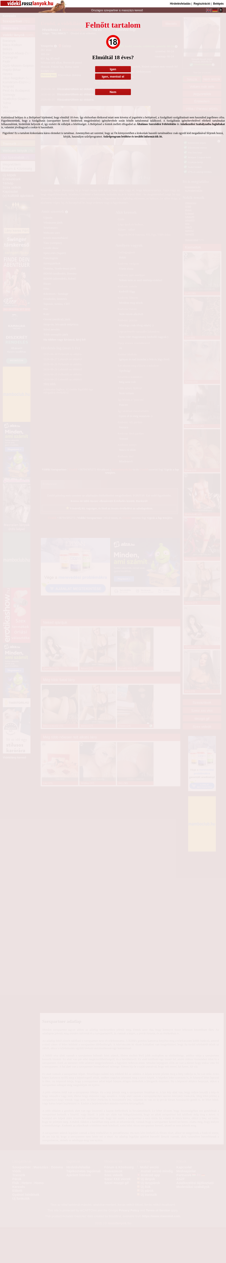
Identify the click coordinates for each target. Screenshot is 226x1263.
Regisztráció (201, 3)
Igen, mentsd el (113, 76)
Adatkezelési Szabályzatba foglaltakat (202, 124)
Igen (113, 69)
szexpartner (111, 10)
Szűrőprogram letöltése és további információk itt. (133, 136)
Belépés (218, 3)
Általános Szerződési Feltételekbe (156, 124)
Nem (113, 92)
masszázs (128, 10)
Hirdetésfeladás (180, 3)
